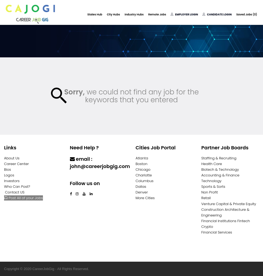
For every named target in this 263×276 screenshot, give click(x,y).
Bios (7, 169)
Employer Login (184, 14)
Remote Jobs (157, 14)
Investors (11, 180)
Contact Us (83, 176)
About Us (11, 158)
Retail (206, 198)
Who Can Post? (17, 186)
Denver (142, 192)
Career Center (16, 163)
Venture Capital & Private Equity (228, 203)
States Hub (94, 14)
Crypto (207, 226)
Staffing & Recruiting (219, 158)
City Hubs (113, 14)
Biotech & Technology (220, 169)
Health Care (211, 163)
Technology (211, 180)
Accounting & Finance (220, 175)
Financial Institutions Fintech (225, 221)
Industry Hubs (134, 14)
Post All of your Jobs (23, 198)
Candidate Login (217, 14)
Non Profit (209, 192)
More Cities (145, 198)
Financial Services (216, 232)
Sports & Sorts (213, 186)
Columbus (145, 180)
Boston (141, 163)
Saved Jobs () (246, 14)
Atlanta (142, 158)
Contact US (15, 192)
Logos (9, 175)
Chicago (143, 169)
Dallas (141, 186)
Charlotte (144, 175)
